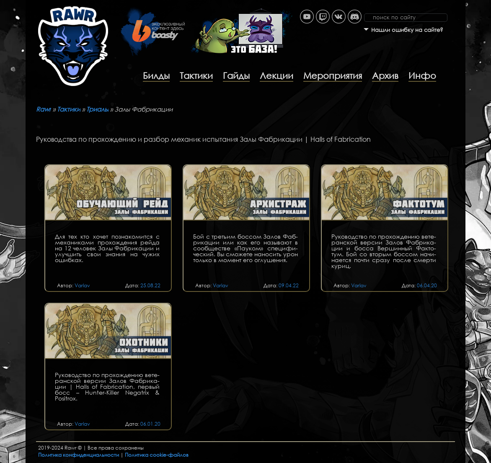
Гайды (236, 75)
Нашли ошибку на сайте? (407, 30)
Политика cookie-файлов (157, 454)
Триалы (97, 109)
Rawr (43, 109)
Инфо (422, 75)
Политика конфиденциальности (78, 454)
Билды (156, 75)
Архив (385, 75)
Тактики (196, 75)
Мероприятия (332, 75)
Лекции (276, 75)
